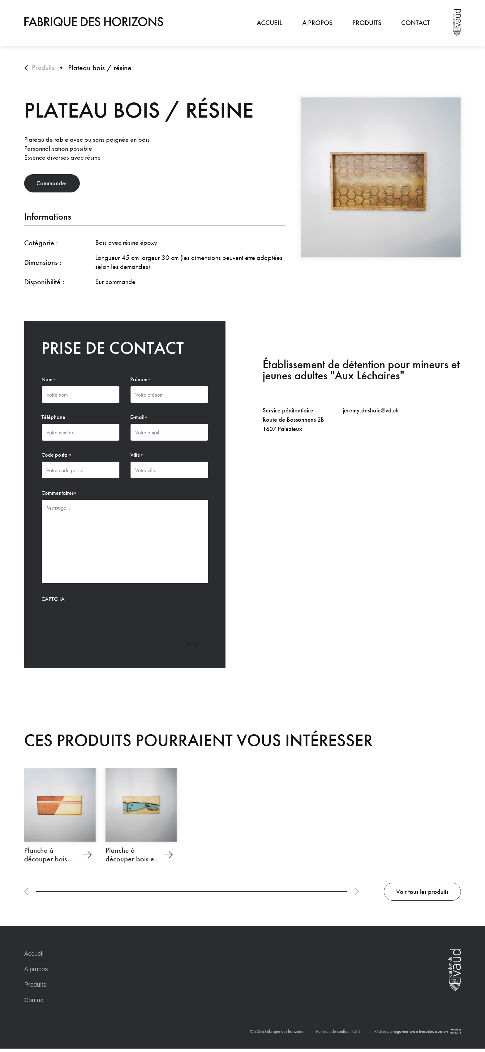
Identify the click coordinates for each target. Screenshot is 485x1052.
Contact (415, 23)
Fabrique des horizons (284, 1034)
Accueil (269, 23)
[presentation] (88, 620)
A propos (317, 23)
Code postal (56, 457)
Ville (137, 457)
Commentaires (59, 495)
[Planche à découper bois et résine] (141, 819)
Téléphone (53, 419)
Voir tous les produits (416, 894)
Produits (366, 23)
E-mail (139, 419)
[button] (27, 895)
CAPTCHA (53, 601)
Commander (57, 185)
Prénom (140, 381)
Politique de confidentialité (338, 1034)
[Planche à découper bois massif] (59, 819)
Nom (48, 381)
